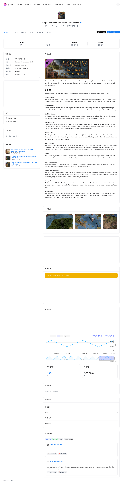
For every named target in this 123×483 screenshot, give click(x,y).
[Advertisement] (22, 94)
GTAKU (10, 480)
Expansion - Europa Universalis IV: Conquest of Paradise (22, 150)
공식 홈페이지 (12, 121)
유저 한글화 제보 (113, 32)
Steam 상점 (101, 32)
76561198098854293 (56, 461)
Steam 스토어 (12, 118)
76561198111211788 (56, 445)
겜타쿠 (10, 4)
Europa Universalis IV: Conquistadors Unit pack (24, 157)
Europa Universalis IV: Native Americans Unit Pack (24, 163)
